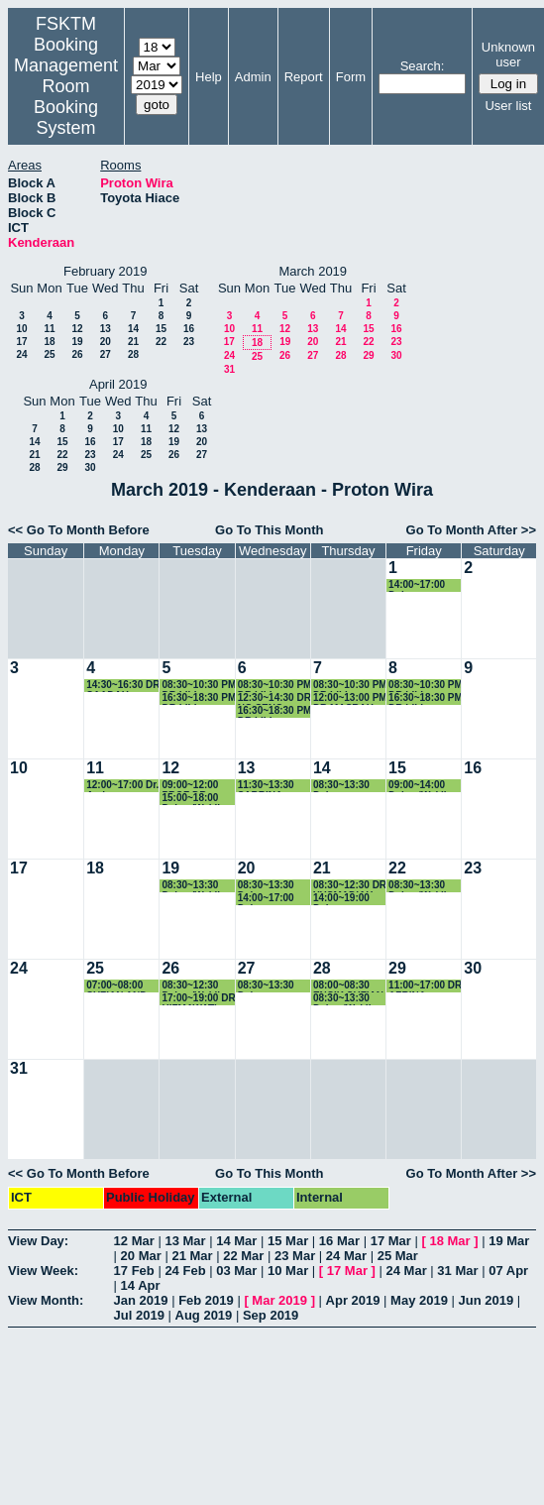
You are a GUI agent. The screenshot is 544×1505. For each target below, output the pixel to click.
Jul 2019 (139, 1315)
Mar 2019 (279, 1300)
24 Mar (346, 1255)
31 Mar (457, 1270)
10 (21, 328)
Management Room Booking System (66, 97)
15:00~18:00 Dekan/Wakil (191, 798)
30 (395, 355)
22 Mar (243, 1255)
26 (76, 354)
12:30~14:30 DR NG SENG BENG (274, 698)
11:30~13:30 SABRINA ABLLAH (266, 785)
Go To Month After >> (471, 529)
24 (21, 354)
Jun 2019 (486, 1300)
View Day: (38, 1240)
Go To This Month (269, 529)
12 (76, 328)
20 (105, 341)
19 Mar (509, 1240)
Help (208, 76)
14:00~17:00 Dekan (416, 585)
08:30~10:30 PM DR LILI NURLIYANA (275, 685)
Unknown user (508, 54)
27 (105, 354)
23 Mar (294, 1255)
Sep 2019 (270, 1315)
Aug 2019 (204, 1315)
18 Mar (449, 1240)
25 (49, 354)
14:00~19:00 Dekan (341, 898)
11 (49, 328)
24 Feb (184, 1270)
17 (21, 341)
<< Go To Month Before (79, 529)
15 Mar (288, 1240)
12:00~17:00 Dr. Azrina (122, 785)
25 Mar (398, 1255)
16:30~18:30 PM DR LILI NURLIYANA (199, 698)
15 (161, 328)
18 (49, 341)
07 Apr (508, 1270)
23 (188, 341)
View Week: (43, 1270)
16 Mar (339, 1240)
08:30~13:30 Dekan (341, 785)
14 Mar (236, 1240)
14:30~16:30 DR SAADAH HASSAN (123, 685)
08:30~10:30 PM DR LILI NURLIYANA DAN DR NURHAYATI (199, 685)
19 (76, 341)
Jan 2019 (141, 1300)
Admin (253, 76)
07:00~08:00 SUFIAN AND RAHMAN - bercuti (116, 986)
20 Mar (141, 1255)
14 (133, 328)
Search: (422, 65)
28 (133, 354)
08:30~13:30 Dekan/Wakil (191, 885)
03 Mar (236, 1270)
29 (368, 355)
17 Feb (134, 1270)
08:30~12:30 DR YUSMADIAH (349, 885)
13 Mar (184, 1240)
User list (508, 105)
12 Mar (134, 1240)
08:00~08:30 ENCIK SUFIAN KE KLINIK (348, 986)
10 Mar (288, 1270)
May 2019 (419, 1300)
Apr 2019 (353, 1300)
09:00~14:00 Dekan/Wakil (417, 785)
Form (351, 76)
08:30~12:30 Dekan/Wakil (191, 986)
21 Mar (191, 1255)
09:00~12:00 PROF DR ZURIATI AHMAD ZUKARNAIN (191, 785)
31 (229, 369)
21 (133, 341)
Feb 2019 (206, 1300)
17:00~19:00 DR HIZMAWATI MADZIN (198, 998)
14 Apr (141, 1285)
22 (161, 341)
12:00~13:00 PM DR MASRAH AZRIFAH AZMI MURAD (350, 698)
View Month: (45, 1300)
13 (105, 328)
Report (303, 76)
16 (188, 328)
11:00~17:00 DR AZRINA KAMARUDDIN (425, 986)
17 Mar (391, 1240)
